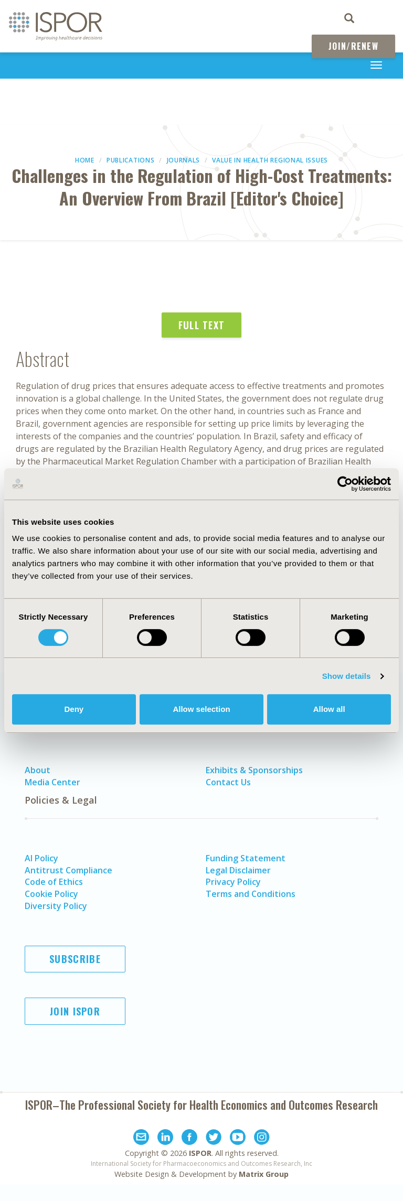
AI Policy (41, 858)
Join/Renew (353, 46)
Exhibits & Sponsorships (254, 770)
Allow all (329, 709)
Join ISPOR (75, 1011)
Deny (73, 709)
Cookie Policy (51, 894)
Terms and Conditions (250, 894)
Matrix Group (264, 1174)
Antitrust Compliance (68, 870)
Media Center (52, 782)
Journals (183, 160)
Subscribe (75, 959)
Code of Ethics (54, 882)
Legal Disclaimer (238, 870)
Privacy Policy (233, 882)
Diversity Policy (56, 906)
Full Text (201, 325)
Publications (130, 160)
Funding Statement (245, 858)
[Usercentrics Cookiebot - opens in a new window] (345, 484)
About (37, 770)
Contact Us (228, 782)
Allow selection (201, 709)
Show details (346, 676)
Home (84, 160)
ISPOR (200, 1153)
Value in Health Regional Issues (270, 160)
